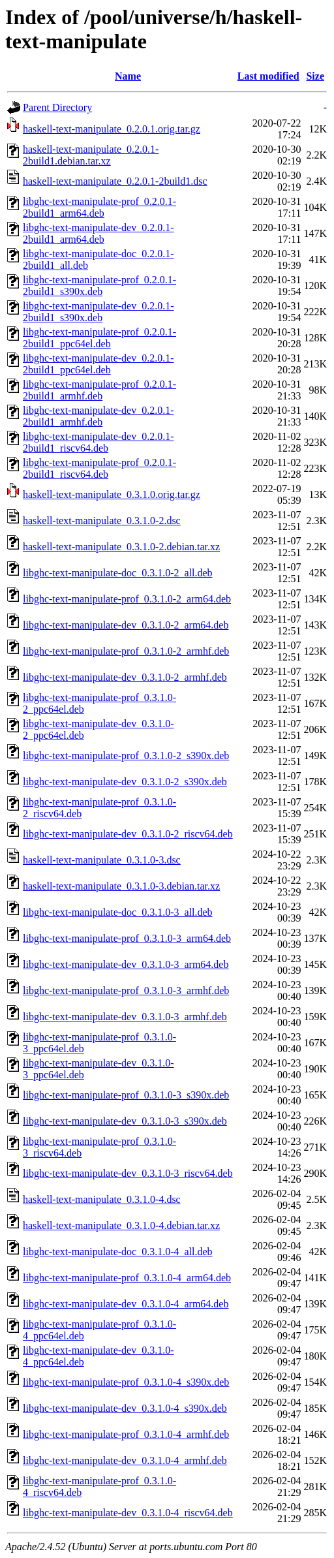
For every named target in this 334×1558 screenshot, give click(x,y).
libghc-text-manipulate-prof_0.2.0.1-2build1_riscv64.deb (99, 468)
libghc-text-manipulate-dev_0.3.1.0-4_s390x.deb (125, 1408)
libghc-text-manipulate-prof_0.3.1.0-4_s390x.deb (126, 1382)
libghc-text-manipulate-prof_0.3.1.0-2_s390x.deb (126, 755)
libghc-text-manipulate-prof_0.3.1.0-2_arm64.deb (127, 598)
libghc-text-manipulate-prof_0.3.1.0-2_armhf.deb (126, 651)
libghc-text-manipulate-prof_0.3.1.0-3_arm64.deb (127, 938)
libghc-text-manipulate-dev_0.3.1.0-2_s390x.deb (125, 781)
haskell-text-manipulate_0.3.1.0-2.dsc (102, 520)
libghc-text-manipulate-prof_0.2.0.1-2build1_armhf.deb (99, 390)
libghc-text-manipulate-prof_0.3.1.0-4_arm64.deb (127, 1277)
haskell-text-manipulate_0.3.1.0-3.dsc (102, 859)
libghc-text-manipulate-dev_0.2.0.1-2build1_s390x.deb (98, 311)
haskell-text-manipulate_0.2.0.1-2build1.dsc (115, 181)
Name (128, 76)
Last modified (268, 76)
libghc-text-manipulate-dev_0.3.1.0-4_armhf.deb (125, 1460)
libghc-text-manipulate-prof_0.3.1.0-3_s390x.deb (126, 1094)
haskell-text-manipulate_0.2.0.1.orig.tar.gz (111, 128)
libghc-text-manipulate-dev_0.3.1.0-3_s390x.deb (125, 1121)
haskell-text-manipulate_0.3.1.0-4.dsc (102, 1199)
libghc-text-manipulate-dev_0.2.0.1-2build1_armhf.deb (98, 416)
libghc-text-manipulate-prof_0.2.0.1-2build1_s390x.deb (99, 285)
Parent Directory (57, 107)
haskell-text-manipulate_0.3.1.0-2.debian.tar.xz (121, 546)
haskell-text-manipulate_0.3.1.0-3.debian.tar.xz (121, 886)
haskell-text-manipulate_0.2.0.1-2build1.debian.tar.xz (91, 155)
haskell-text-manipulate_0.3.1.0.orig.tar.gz (111, 494)
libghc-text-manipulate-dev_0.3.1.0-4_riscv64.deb (128, 1512)
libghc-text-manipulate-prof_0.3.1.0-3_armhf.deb (126, 990)
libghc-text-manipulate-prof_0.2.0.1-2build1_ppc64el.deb (99, 337)
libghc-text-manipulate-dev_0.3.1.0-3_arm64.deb (125, 964)
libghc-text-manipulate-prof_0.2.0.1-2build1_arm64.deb (99, 207)
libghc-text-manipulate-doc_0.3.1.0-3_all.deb (118, 912)
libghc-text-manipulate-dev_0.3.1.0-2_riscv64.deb (128, 833)
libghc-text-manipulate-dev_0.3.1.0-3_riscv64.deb (128, 1173)
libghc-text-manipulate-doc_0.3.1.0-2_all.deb (118, 572)
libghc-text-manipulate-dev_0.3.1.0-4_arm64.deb (125, 1303)
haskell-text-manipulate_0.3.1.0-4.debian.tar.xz (121, 1225)
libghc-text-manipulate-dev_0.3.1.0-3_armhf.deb (125, 1016)
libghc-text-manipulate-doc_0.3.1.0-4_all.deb (118, 1251)
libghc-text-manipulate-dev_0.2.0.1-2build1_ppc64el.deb (98, 363)
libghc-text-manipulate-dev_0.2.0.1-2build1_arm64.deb (98, 233)
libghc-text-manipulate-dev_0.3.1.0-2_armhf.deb (125, 677)
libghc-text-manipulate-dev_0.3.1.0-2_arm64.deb (125, 625)
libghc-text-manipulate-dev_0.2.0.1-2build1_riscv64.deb (98, 442)
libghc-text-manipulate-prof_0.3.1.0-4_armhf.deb (126, 1434)
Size (315, 76)
